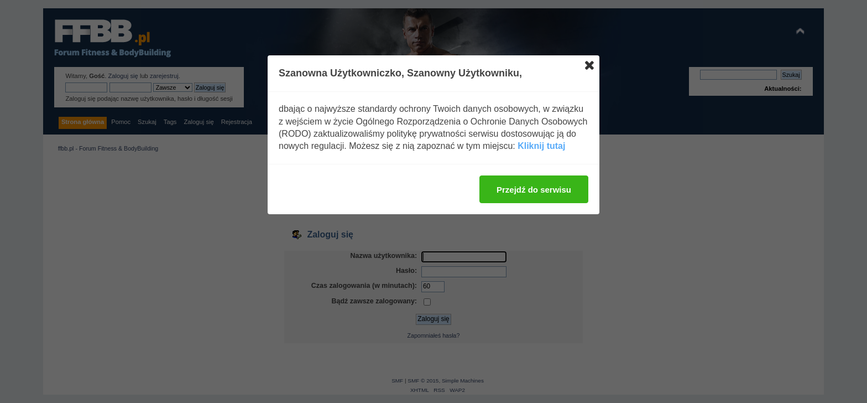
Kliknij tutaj (541, 146)
